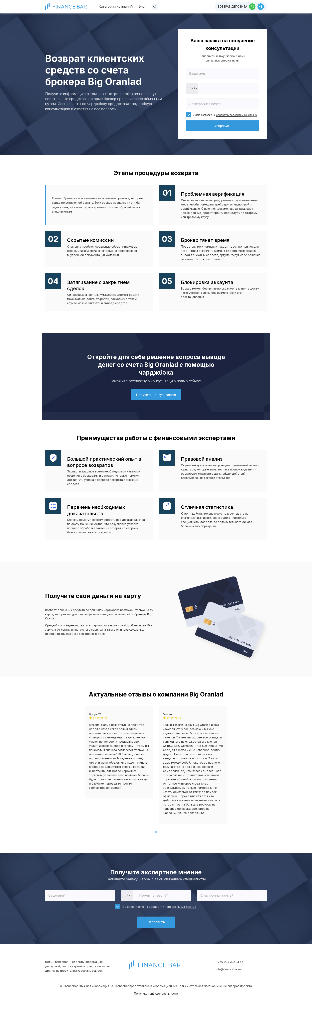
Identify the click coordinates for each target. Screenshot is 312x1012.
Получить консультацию (156, 395)
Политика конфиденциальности (156, 993)
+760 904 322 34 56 (229, 961)
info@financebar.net (229, 969)
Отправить (222, 126)
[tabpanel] (119, 752)
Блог (142, 6)
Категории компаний (116, 6)
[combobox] (192, 88)
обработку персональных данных (236, 114)
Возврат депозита (232, 6)
